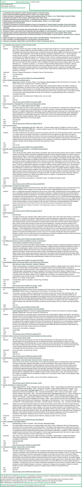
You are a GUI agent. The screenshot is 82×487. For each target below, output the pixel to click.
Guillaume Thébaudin (39, 264)
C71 (14, 98)
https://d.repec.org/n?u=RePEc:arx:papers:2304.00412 (28, 260)
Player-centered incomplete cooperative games (16, 14)
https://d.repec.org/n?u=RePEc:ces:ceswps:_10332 (27, 285)
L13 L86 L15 (16, 281)
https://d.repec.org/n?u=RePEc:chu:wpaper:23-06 (27, 334)
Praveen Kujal (61, 31)
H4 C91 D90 (16, 330)
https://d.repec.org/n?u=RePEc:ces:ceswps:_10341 (27, 383)
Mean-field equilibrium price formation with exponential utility (20, 29)
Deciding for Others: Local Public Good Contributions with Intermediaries (23, 31)
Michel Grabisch (44, 14)
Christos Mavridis (71, 31)
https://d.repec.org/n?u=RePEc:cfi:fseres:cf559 (26, 307)
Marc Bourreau (54, 26)
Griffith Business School (30, 482)
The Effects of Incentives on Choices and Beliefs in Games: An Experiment (24, 24)
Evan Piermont (20, 22)
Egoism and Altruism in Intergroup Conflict (15, 37)
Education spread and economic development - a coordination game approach (25, 19)
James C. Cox (52, 16)
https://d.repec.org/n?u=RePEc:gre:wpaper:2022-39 (27, 211)
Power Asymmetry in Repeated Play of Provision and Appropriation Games (24, 16)
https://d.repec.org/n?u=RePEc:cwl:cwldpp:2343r (26, 445)
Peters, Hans (43, 17)
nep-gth (3, 2)
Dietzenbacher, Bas (33, 17)
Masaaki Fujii (43, 29)
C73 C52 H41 (16, 119)
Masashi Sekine (52, 29)
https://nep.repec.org (38, 479)
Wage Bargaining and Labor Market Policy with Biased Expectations (22, 34)
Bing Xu (52, 41)
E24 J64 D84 (16, 379)
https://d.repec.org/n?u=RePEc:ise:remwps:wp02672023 (29, 184)
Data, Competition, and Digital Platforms (14, 39)
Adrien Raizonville (64, 26)
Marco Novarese (5, 480)
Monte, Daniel (68, 32)
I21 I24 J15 (16, 467)
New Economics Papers (22, 2)
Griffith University (44, 482)
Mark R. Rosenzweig (43, 41)
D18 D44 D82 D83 (18, 441)
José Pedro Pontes (43, 12)
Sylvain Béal (4, 7)
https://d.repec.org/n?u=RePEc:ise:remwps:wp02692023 (29, 78)
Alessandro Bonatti (43, 39)
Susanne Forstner (69, 34)
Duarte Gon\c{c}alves (70, 24)
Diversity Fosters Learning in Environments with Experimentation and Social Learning (27, 32)
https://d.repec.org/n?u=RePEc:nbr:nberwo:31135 (27, 471)
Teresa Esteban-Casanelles (55, 24)
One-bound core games (10, 17)
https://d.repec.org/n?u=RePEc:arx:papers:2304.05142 (28, 239)
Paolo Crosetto (65, 37)
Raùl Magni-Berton (43, 37)
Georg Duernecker (57, 34)
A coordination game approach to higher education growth (19, 12)
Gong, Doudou (23, 17)
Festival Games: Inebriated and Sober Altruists (16, 21)
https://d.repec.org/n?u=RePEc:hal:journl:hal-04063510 (28, 419)
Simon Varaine (33, 37)
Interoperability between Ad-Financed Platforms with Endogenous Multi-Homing (25, 26)
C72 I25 (15, 180)
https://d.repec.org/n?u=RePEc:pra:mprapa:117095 (27, 356)
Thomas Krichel (20, 485)
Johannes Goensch (48, 360)
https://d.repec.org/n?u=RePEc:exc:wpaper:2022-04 (27, 123)
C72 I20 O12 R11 (18, 74)
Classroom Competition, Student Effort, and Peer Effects (19, 41)
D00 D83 (15, 352)
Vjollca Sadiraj (61, 16)
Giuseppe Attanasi (37, 21)
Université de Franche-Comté (16, 7)
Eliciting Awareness (8, 22)
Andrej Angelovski (52, 31)
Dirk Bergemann (32, 39)
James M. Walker (70, 16)
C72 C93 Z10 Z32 (18, 207)
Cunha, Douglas (58, 32)
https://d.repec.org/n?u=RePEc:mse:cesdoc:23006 (27, 102)
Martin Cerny (36, 14)
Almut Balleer (47, 34)
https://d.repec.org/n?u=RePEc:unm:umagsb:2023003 (28, 147)
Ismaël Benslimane (55, 37)
